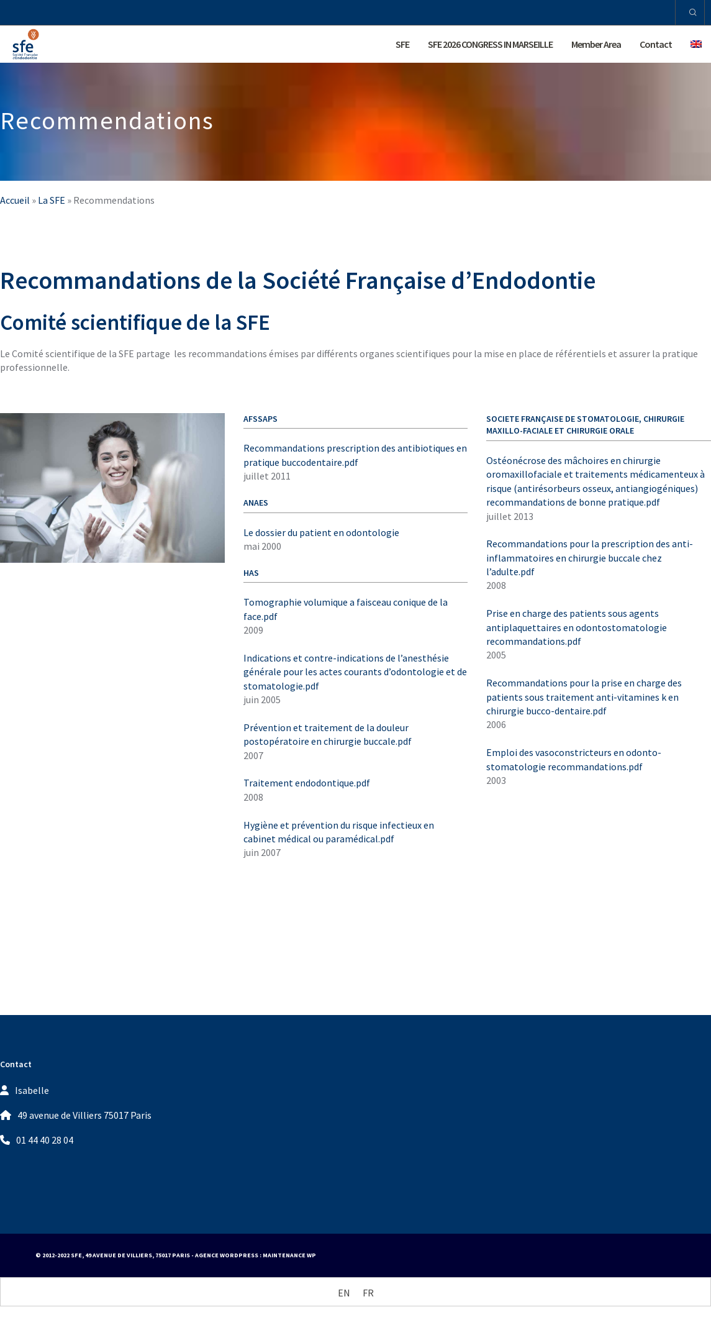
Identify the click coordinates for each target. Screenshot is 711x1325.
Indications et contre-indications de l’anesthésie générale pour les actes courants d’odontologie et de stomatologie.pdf (355, 672)
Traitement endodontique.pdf (306, 782)
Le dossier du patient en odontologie (321, 532)
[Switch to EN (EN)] (344, 1292)
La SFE (51, 200)
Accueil (15, 200)
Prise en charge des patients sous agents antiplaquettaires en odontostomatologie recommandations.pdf (576, 627)
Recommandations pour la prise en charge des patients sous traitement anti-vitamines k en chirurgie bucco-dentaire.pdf (584, 696)
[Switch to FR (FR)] (368, 1292)
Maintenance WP (289, 1255)
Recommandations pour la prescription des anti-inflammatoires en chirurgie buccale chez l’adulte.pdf (589, 557)
